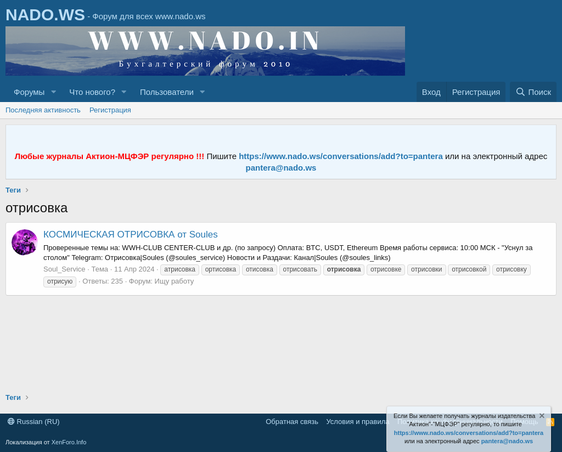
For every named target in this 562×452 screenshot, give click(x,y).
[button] (53, 92)
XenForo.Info (69, 442)
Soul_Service (64, 269)
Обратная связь (292, 421)
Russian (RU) (34, 421)
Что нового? (92, 92)
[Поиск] (533, 92)
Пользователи (167, 92)
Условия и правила (357, 421)
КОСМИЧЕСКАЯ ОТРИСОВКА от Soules (130, 234)
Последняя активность (43, 110)
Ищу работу (174, 281)
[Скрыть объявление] (541, 417)
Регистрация (110, 110)
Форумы (29, 92)
